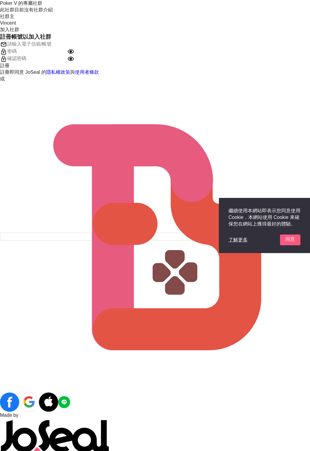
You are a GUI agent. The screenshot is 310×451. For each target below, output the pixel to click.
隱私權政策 (58, 72)
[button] (70, 51)
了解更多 (238, 239)
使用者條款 (87, 72)
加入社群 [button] (9, 29)
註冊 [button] (5, 65)
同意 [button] (290, 239)
